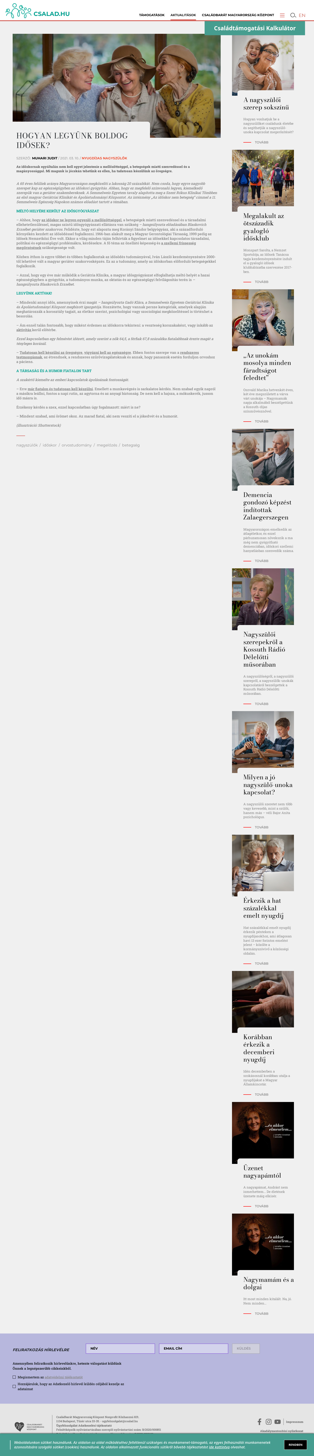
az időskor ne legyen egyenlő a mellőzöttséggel (81, 220)
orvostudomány (77, 445)
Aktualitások (183, 15)
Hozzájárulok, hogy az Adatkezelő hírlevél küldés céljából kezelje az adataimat (71, 1386)
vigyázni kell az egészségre (107, 352)
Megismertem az (50, 1377)
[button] (282, 15)
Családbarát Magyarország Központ (238, 15)
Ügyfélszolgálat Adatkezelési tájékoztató (84, 1425)
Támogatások (152, 15)
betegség (131, 445)
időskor (50, 445)
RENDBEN (296, 1445)
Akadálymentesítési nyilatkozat (281, 1431)
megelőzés (107, 445)
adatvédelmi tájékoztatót (64, 1377)
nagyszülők (27, 445)
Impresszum (294, 1422)
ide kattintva (219, 1446)
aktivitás (24, 329)
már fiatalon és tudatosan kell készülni (60, 389)
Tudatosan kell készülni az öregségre (51, 352)
